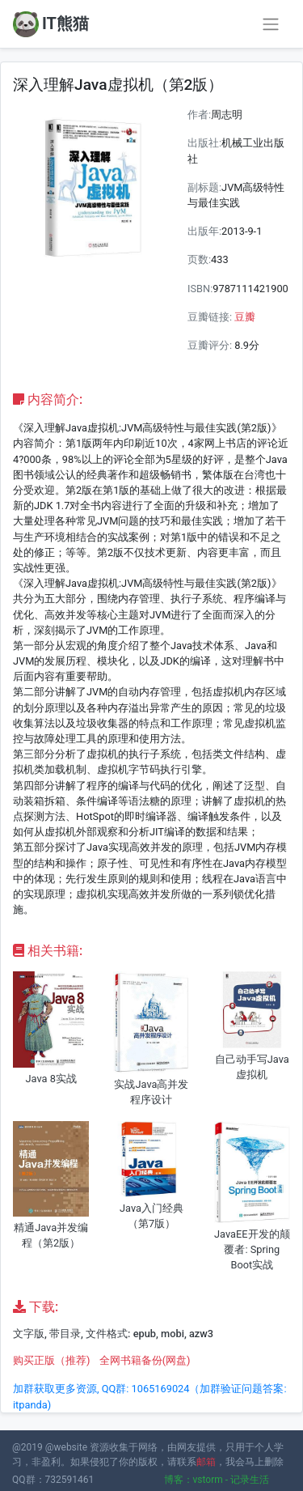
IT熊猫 (51, 24)
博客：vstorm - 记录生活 (217, 1479)
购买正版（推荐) (51, 1360)
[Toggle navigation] (270, 24)
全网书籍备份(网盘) (145, 1360)
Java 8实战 (50, 1079)
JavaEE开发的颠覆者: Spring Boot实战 (252, 1249)
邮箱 (206, 1462)
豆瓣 (244, 317)
